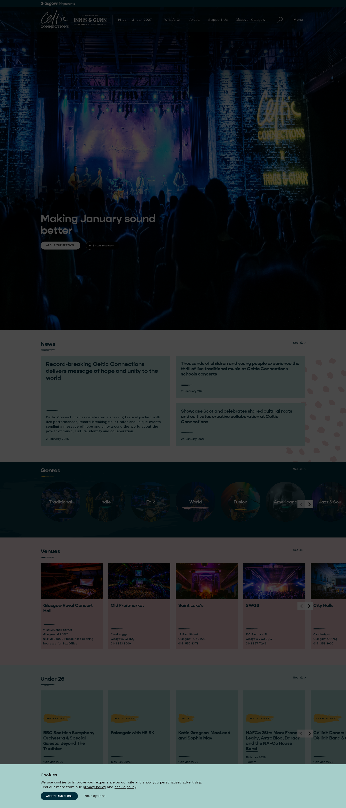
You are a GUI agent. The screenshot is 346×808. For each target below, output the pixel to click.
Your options (94, 796)
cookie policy (125, 787)
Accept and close (59, 796)
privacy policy (94, 787)
